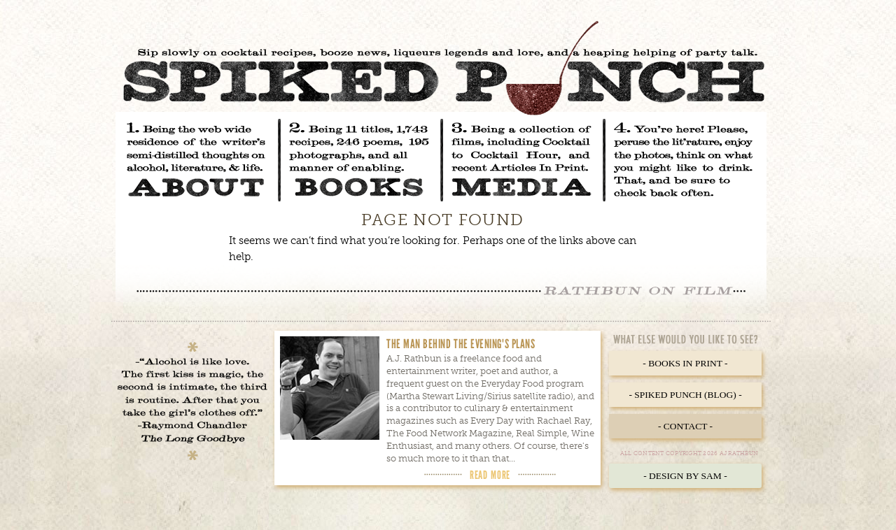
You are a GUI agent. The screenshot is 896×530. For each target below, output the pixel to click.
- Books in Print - (685, 363)
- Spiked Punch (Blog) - (685, 394)
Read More (490, 475)
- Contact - (685, 426)
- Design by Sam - (685, 476)
